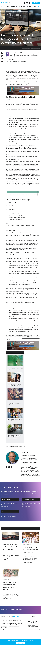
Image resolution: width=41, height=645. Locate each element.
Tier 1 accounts (15, 280)
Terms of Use (30, 629)
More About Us (4, 629)
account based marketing (13, 446)
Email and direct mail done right (29, 235)
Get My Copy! (20, 643)
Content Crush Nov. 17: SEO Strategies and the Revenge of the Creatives (14, 403)
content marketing (22, 446)
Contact (29, 625)
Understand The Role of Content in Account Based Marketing (30, 549)
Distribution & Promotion (27, 6)
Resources (31, 626)
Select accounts (12, 59)
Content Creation (15, 6)
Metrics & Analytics (7, 579)
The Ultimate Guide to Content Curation (8, 514)
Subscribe (36, 2)
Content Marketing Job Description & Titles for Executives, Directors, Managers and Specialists (14, 437)
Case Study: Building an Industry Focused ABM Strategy (10, 546)
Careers (33, 625)
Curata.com (36, 626)
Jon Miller (24, 452)
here (7, 494)
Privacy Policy (37, 629)
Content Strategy (6, 6)
